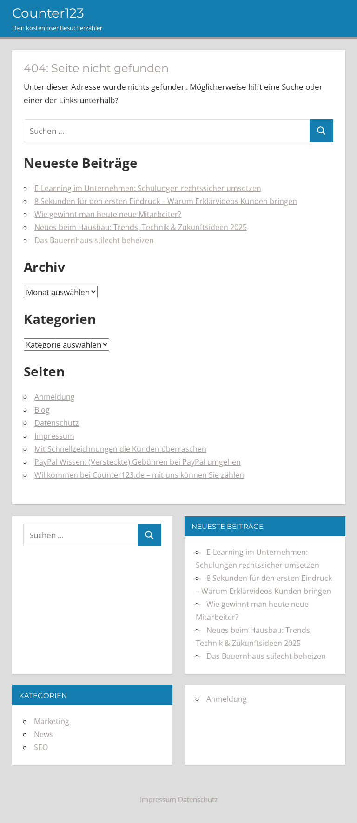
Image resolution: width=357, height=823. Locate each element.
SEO (41, 747)
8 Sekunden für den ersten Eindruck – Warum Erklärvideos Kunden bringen (165, 201)
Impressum (54, 436)
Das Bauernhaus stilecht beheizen (94, 240)
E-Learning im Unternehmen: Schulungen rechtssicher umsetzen (147, 188)
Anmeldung (54, 397)
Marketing (51, 721)
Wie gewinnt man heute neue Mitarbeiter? (107, 214)
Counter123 (48, 13)
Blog (42, 410)
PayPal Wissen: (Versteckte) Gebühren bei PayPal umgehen (137, 462)
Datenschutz (56, 423)
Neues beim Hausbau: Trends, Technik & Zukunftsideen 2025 (140, 227)
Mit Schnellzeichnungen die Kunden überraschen (120, 449)
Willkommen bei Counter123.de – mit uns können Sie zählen (139, 475)
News (43, 734)
